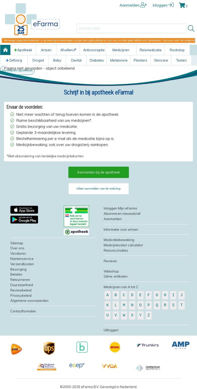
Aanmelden (133, 5)
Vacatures (18, 253)
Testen (181, 60)
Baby (57, 60)
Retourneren (20, 280)
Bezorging (18, 269)
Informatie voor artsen (121, 229)
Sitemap (16, 243)
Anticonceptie (94, 50)
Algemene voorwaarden (29, 300)
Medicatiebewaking (119, 240)
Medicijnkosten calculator (123, 245)
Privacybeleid (21, 295)
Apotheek (23, 50)
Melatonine (119, 60)
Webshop (111, 271)
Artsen (46, 50)
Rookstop (177, 50)
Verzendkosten (22, 264)
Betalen (16, 274)
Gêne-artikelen (116, 276)
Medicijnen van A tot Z (121, 287)
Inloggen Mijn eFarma (120, 208)
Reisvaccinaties (116, 250)
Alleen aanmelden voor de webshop (98, 188)
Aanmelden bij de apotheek (98, 172)
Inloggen (163, 5)
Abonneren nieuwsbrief (122, 214)
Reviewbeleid (21, 290)
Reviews (110, 261)
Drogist (38, 60)
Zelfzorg (14, 60)
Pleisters (140, 60)
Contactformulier (23, 311)
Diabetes (97, 60)
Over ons (17, 248)
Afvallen (68, 50)
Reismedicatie (151, 50)
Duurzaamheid (21, 285)
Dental (76, 60)
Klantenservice (22, 259)
